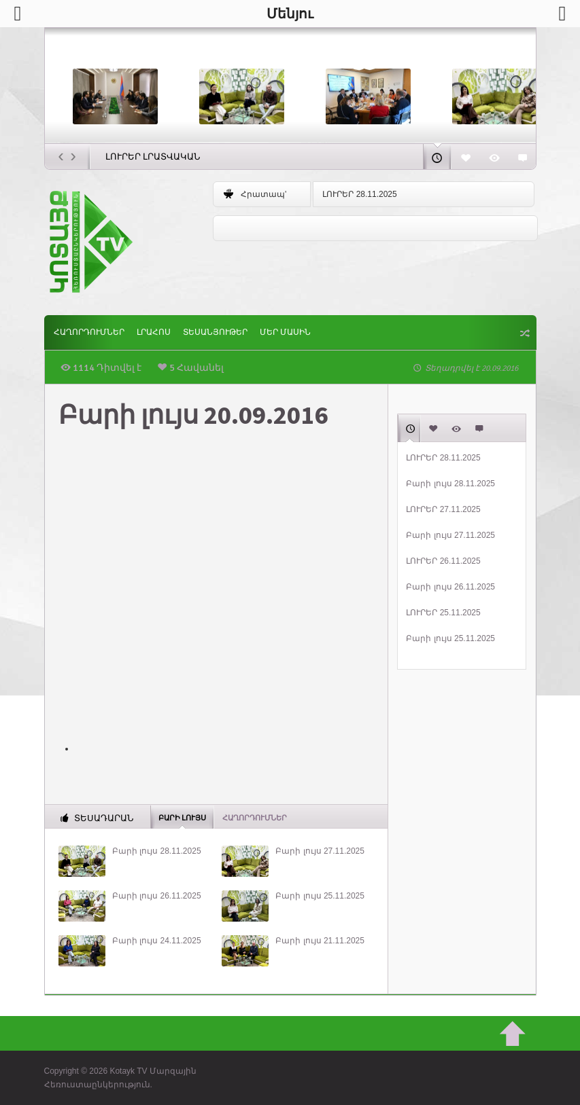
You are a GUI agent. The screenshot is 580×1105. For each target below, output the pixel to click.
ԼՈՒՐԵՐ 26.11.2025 (443, 561)
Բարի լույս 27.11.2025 (319, 851)
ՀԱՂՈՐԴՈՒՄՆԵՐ (89, 332)
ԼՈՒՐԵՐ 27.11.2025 (443, 509)
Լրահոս (154, 332)
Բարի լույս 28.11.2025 (156, 851)
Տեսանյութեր (215, 332)
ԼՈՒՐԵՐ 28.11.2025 (359, 194)
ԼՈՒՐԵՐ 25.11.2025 (443, 612)
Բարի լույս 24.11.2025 (156, 940)
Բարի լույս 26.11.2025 (156, 896)
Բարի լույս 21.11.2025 (319, 940)
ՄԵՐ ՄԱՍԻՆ (285, 332)
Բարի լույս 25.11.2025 (319, 896)
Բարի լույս (182, 817)
